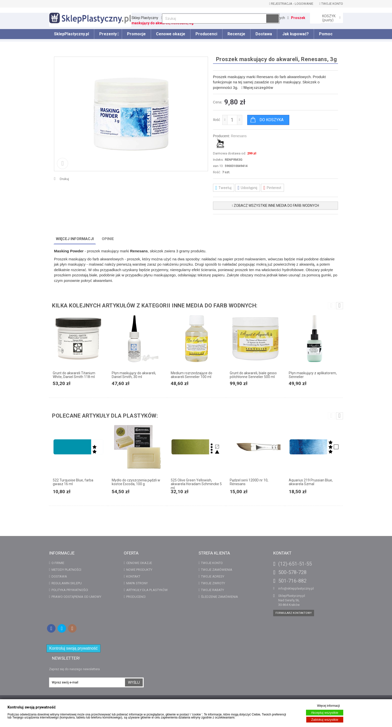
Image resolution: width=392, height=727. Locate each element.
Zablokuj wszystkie (324, 719)
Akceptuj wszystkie (324, 712)
